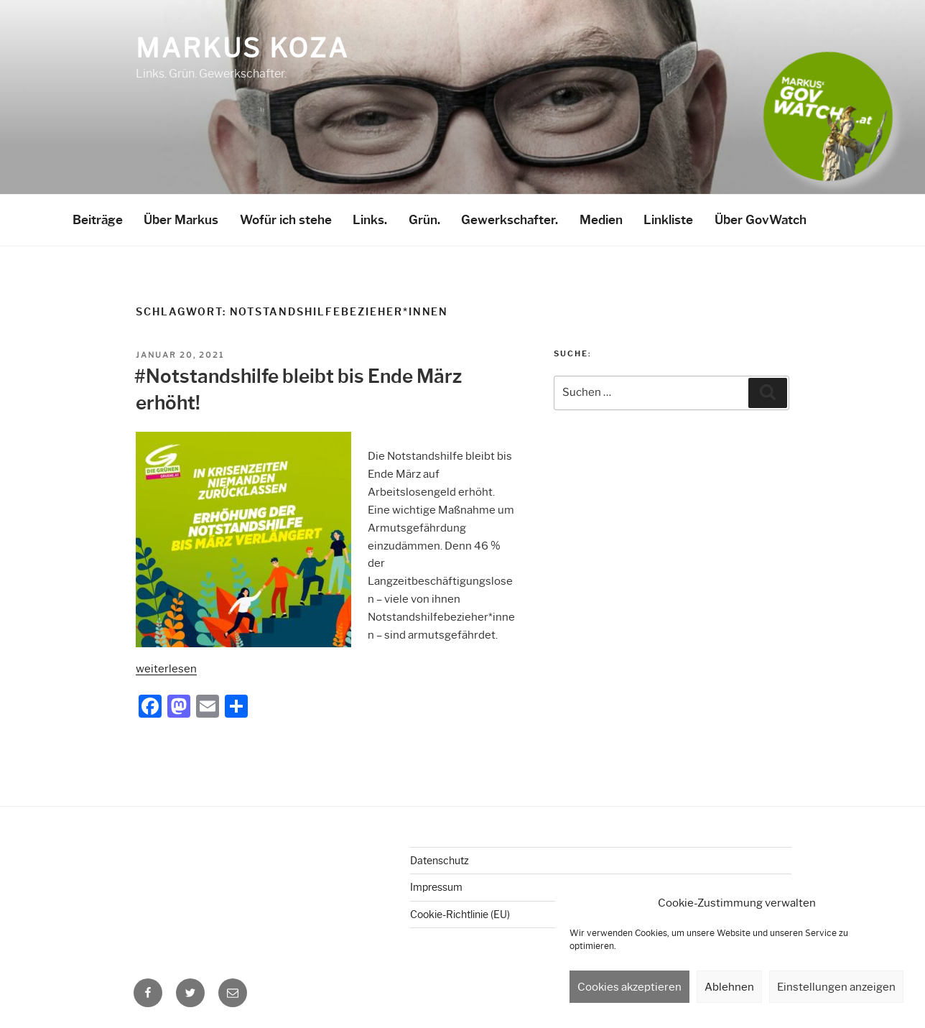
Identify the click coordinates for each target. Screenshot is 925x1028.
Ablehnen (729, 987)
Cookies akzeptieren (629, 987)
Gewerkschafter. (509, 220)
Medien (601, 220)
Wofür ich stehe (286, 220)
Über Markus (181, 220)
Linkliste (668, 220)
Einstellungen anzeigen (836, 987)
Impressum (436, 887)
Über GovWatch (761, 220)
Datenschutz (439, 860)
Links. (370, 220)
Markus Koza (242, 48)
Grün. (424, 220)
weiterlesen (166, 668)
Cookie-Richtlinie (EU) (460, 914)
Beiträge (98, 220)
